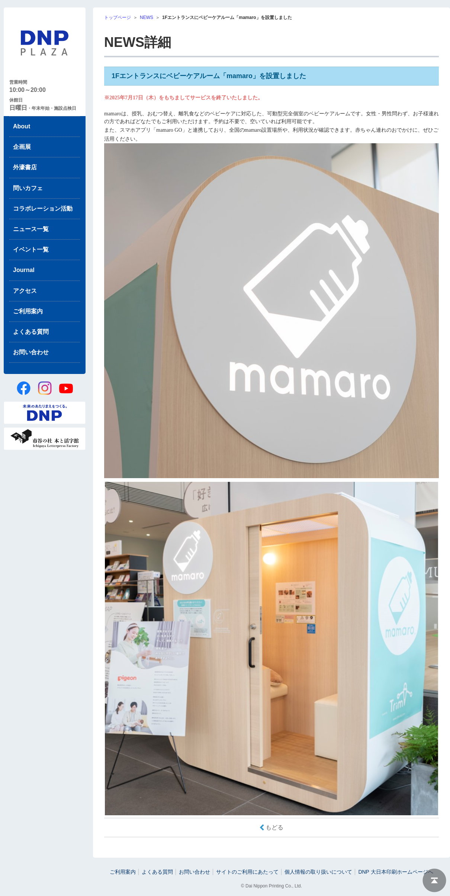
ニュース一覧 (31, 229)
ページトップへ (434, 880)
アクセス (25, 291)
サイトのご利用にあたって (247, 872)
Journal (24, 270)
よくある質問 (31, 332)
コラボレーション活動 (43, 208)
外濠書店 (25, 167)
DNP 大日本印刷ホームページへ (395, 872)
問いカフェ (28, 188)
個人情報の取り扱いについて (318, 872)
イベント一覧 (31, 249)
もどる (274, 827)
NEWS (146, 17)
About (21, 126)
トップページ (117, 17)
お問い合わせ (31, 352)
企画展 (22, 147)
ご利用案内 (28, 311)
